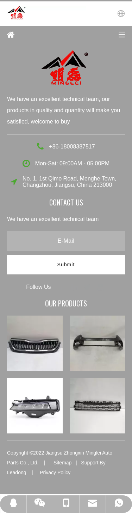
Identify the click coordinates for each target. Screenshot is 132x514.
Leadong (16, 472)
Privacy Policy (55, 472)
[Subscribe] (66, 264)
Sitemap (62, 462)
